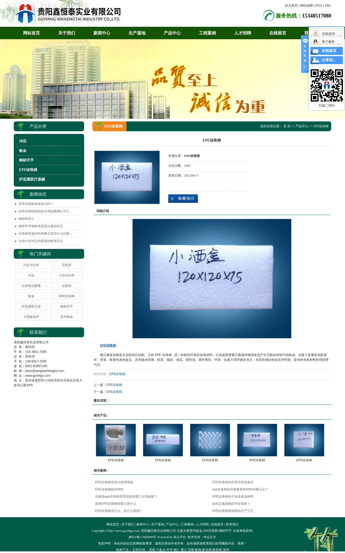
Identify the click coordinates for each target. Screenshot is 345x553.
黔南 (198, 550)
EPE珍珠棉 (28, 170)
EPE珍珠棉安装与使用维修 (114, 482)
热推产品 (122, 550)
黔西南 (217, 550)
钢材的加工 (26, 219)
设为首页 (291, 5)
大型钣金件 (31, 317)
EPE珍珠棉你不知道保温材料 (232, 496)
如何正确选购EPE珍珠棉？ (231, 504)
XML (328, 5)
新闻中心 (101, 33)
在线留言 (277, 33)
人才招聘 (242, 33)
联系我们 (313, 33)
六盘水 (161, 550)
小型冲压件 (67, 275)
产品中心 (172, 33)
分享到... (329, 60)
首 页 (286, 126)
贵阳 (152, 550)
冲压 (22, 141)
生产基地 (137, 33)
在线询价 (183, 198)
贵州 (226, 550)
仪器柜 (66, 286)
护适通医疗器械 (32, 179)
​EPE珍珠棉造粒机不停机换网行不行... (45, 211)
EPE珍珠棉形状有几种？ (36, 204)
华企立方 (209, 537)
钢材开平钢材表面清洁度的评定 (41, 226)
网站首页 (31, 33)
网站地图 (306, 5)
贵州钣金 (66, 317)
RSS (319, 5)
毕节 (169, 550)
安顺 (191, 550)
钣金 (22, 151)
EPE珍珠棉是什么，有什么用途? (118, 511)
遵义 (184, 550)
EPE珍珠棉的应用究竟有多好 (232, 482)
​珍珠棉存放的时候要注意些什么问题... (45, 233)
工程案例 (207, 33)
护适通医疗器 (31, 306)
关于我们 (66, 33)
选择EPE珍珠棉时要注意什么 (115, 504)
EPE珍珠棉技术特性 (109, 489)
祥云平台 (179, 537)
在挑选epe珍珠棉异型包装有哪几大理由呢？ (126, 496)
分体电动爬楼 (31, 286)
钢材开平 (26, 160)
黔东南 (207, 550)
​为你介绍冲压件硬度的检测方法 (41, 241)
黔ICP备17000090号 (142, 537)
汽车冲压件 (31, 265)
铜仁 (177, 550)
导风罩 (66, 265)
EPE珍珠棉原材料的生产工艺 (232, 511)
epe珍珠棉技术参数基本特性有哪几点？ (240, 489)
